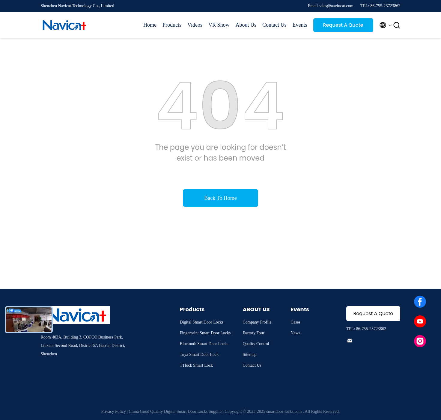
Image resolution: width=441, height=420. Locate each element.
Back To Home (220, 198)
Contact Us (274, 25)
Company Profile (257, 322)
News (295, 333)
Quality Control (256, 344)
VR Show (219, 25)
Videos (194, 25)
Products (171, 25)
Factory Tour (253, 333)
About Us (245, 25)
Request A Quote (343, 25)
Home (149, 25)
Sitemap (249, 354)
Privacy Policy (113, 411)
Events (300, 25)
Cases (295, 322)
